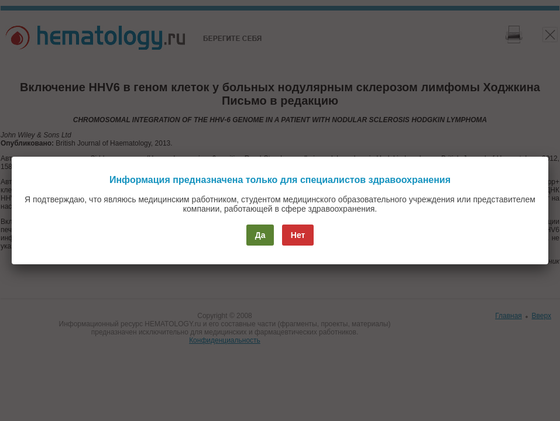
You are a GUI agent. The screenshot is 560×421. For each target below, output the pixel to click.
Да (260, 235)
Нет (298, 235)
